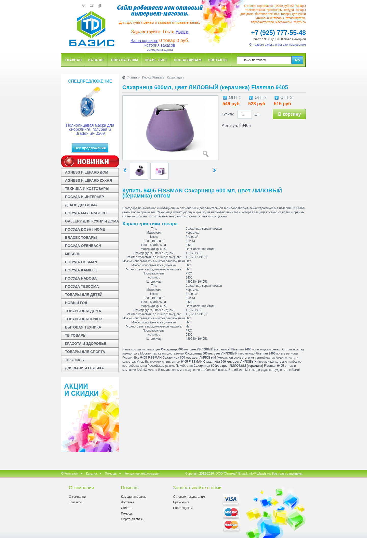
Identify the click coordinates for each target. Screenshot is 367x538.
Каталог (96, 59)
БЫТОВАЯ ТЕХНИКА (83, 327)
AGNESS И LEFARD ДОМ (86, 172)
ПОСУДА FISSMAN (81, 262)
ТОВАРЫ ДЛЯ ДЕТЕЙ (83, 295)
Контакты (218, 59)
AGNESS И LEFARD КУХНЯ (88, 180)
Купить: (228, 114)
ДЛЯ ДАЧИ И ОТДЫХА (84, 368)
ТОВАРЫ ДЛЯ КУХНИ (83, 319)
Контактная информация (142, 473)
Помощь (111, 473)
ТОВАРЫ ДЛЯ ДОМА (83, 311)
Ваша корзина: (144, 40)
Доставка (127, 502)
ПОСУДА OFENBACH (83, 246)
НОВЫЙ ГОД (76, 303)
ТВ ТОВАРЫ (75, 335)
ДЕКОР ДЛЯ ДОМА (81, 205)
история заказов (160, 45)
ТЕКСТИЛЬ (74, 360)
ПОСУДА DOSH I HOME (85, 229)
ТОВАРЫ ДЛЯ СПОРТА (85, 352)
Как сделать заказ (133, 496)
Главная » (133, 77)
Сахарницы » (175, 77)
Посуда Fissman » (153, 77)
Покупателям (124, 59)
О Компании (69, 473)
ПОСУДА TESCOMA (82, 286)
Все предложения (90, 148)
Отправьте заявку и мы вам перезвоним (277, 44)
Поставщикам (188, 59)
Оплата (126, 508)
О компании (77, 496)
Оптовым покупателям (189, 496)
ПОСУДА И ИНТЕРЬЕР (84, 197)
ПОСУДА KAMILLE (81, 270)
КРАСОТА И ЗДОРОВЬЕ (85, 344)
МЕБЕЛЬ (72, 254)
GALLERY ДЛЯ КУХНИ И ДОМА (92, 221)
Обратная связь (132, 519)
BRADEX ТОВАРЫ (81, 237)
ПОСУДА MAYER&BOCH (86, 213)
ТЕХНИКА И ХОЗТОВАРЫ (87, 189)
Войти (182, 31)
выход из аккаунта (160, 49)
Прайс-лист (156, 59)
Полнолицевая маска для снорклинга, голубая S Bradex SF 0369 (90, 129)
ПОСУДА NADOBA (81, 278)
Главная (73, 59)
